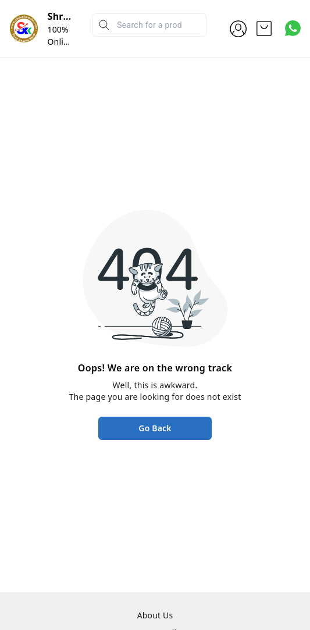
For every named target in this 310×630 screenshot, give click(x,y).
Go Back (154, 428)
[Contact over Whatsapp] (293, 28)
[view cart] (264, 28)
